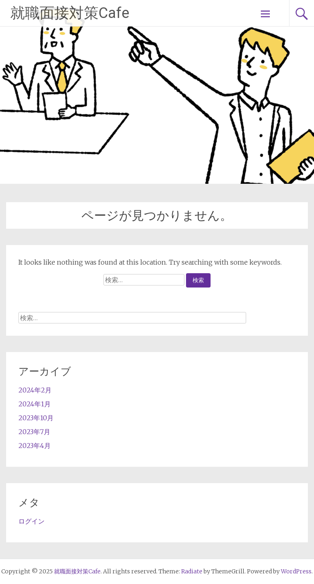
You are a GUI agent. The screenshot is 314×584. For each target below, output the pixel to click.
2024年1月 (34, 404)
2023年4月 (34, 445)
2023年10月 (36, 418)
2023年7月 (34, 432)
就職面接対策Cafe (69, 13)
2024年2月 (35, 390)
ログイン (31, 521)
